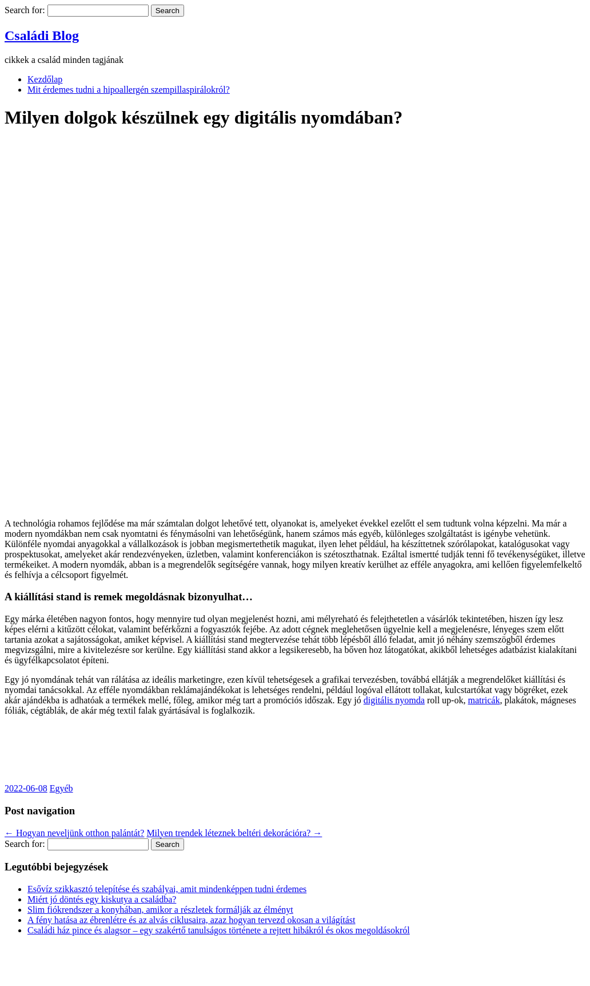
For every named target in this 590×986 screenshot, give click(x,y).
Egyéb (61, 788)
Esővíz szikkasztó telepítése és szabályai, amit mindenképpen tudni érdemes (166, 889)
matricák (484, 700)
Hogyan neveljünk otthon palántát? (74, 833)
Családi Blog (42, 35)
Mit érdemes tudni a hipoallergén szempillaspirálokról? (128, 89)
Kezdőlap (44, 79)
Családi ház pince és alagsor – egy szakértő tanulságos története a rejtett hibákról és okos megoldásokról (218, 930)
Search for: (25, 10)
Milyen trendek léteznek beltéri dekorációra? (234, 833)
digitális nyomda (394, 700)
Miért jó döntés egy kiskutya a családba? (101, 899)
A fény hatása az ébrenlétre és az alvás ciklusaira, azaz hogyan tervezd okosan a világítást (191, 920)
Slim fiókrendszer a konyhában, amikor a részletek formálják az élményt (160, 909)
